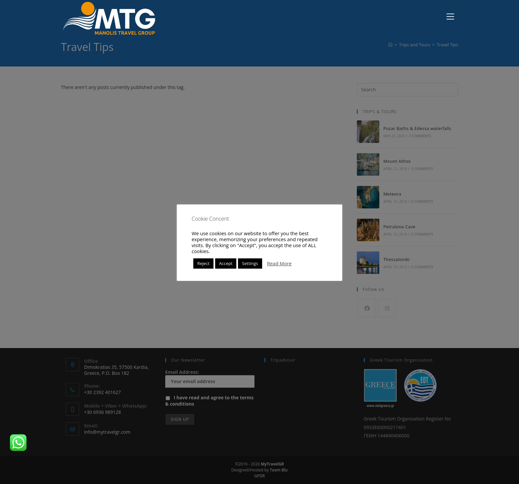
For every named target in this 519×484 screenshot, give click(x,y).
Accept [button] (226, 263)
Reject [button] (203, 263)
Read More (279, 263)
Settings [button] (250, 263)
